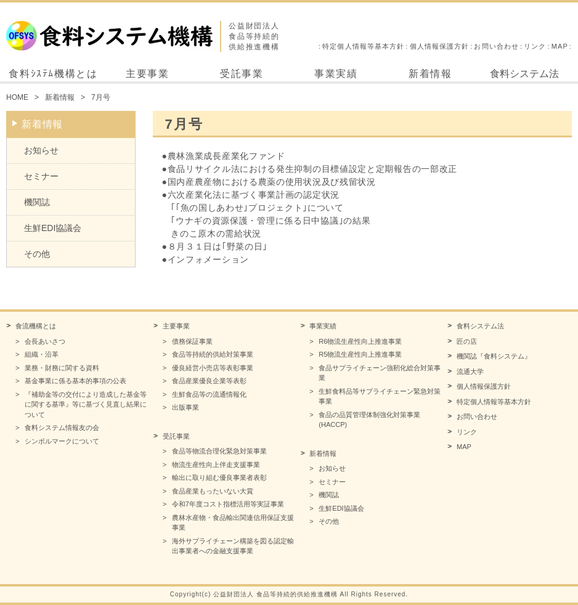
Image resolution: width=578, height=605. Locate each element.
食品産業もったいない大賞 (212, 491)
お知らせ (41, 150)
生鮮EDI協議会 (52, 228)
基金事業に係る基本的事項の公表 (75, 380)
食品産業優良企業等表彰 (209, 380)
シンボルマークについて (62, 441)
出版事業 (185, 407)
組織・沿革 (42, 354)
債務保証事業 (192, 341)
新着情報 (430, 73)
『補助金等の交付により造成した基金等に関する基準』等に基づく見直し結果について (86, 404)
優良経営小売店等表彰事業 (212, 368)
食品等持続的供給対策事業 (212, 354)
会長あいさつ (45, 341)
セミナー (41, 176)
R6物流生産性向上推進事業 (360, 341)
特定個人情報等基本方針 (363, 46)
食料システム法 (524, 73)
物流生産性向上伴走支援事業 (216, 464)
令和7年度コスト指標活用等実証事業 (228, 504)
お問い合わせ (496, 46)
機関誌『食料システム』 (494, 356)
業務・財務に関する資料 (62, 368)
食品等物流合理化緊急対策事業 (219, 451)
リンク (535, 46)
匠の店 (467, 341)
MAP (560, 46)
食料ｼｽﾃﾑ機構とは (53, 73)
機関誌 (37, 202)
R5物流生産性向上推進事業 (360, 354)
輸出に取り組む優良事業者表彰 (219, 477)
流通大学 (470, 371)
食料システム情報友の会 (62, 427)
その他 (37, 254)
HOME (17, 97)
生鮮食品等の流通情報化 (209, 394)
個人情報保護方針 (440, 46)
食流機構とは (35, 326)
